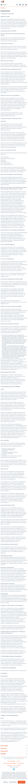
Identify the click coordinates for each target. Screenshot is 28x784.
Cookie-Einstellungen (11, 761)
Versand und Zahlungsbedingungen (10, 763)
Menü (3, 4)
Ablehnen (6, 782)
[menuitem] (3, 4)
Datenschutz (9, 765)
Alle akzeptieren (13, 782)
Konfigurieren (21, 782)
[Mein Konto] (23, 4)
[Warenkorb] (26, 4)
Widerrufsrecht (21, 763)
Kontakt (18, 761)
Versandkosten (21, 757)
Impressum (18, 765)
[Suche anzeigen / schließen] (17, 4)
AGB (14, 765)
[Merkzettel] (20, 4)
